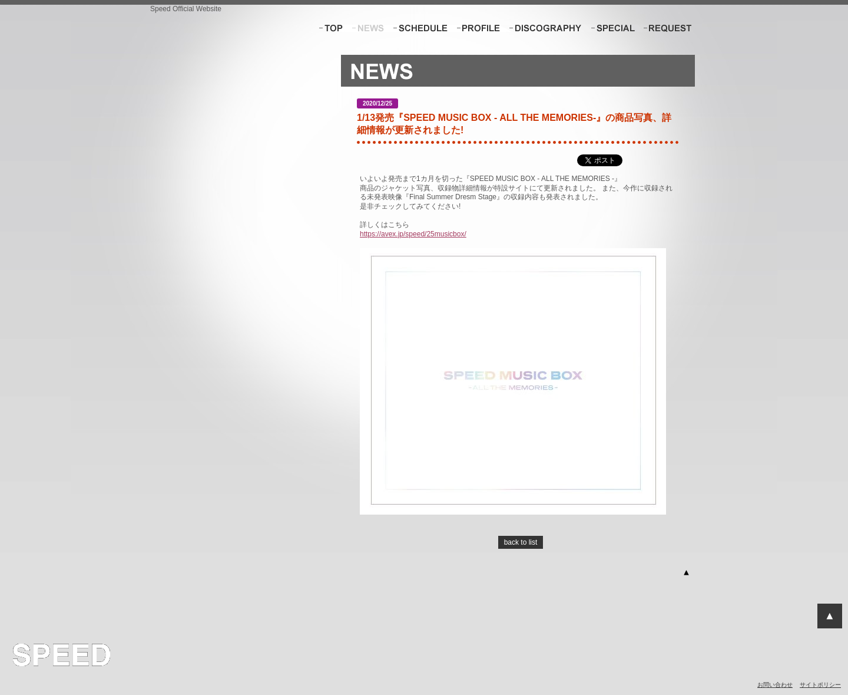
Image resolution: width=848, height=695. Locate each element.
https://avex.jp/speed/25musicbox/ (413, 234)
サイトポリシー (820, 684)
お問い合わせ (775, 684)
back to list (521, 542)
